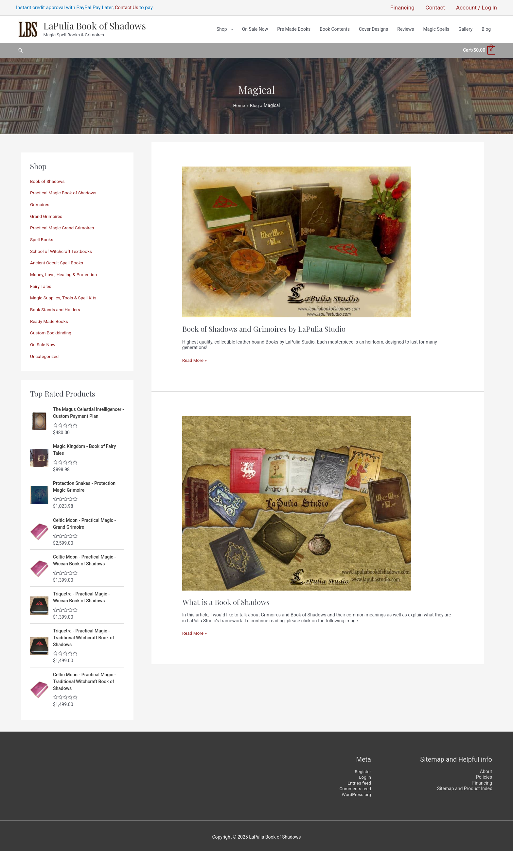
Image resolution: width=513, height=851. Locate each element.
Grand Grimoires (46, 214)
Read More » (194, 358)
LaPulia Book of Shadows (94, 26)
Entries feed (359, 780)
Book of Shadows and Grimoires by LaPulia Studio (265, 327)
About (486, 768)
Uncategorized (45, 353)
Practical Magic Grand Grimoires (63, 225)
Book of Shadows (48, 179)
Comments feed (354, 786)
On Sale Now (43, 341)
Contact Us (127, 8)
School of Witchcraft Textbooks (62, 248)
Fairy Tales (41, 283)
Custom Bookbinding (51, 330)
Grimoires (40, 202)
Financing (482, 780)
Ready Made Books (49, 318)
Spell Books (42, 237)
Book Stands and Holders (55, 307)
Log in (365, 774)
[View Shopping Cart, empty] (478, 49)
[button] (21, 50)
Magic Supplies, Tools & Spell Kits (64, 295)
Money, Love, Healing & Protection (64, 272)
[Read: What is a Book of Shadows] (296, 501)
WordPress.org (356, 791)
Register (362, 768)
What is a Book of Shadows (227, 599)
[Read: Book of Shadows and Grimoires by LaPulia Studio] (296, 239)
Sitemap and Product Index (464, 786)
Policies (484, 774)
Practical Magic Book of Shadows (64, 190)
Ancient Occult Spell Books (57, 260)
